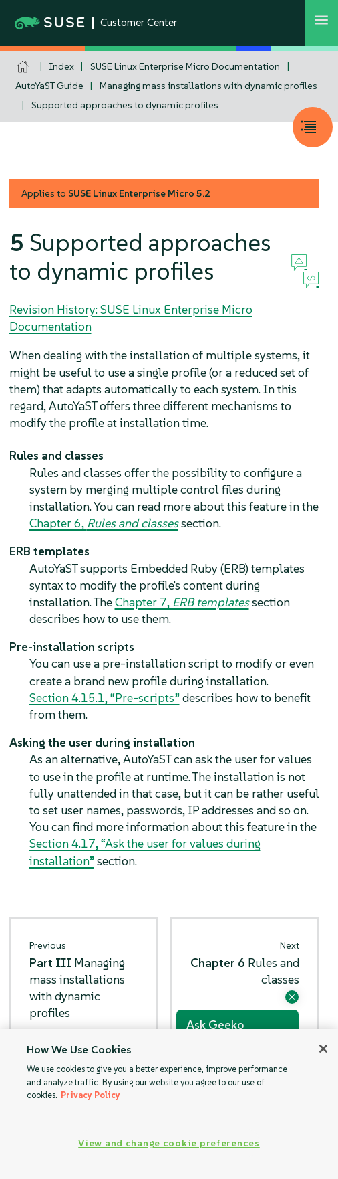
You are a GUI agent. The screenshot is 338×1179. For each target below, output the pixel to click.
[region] (169, 1104)
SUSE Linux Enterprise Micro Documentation (185, 66)
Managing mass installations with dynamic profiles (208, 86)
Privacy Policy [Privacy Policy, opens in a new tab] (90, 1095)
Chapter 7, (182, 602)
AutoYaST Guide (49, 86)
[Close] (323, 1048)
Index (61, 66)
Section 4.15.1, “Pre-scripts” (104, 697)
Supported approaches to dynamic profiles (124, 105)
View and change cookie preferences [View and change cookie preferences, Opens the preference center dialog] (168, 1143)
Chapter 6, (103, 523)
